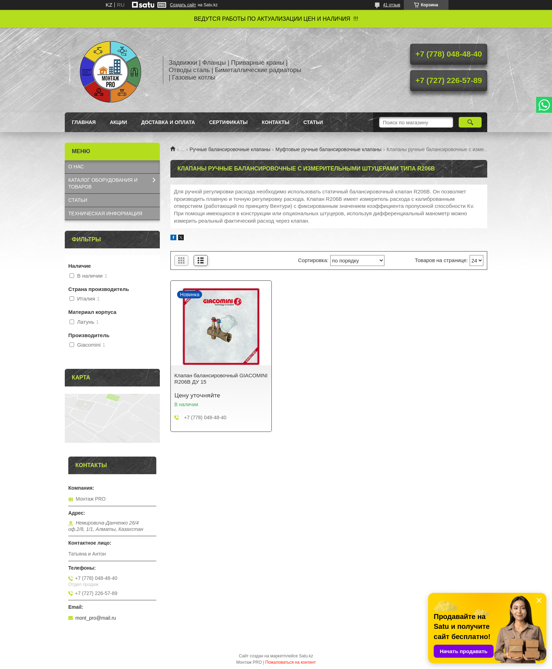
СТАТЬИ (77, 200)
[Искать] (470, 122)
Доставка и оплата (168, 122)
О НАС (76, 166)
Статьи (313, 122)
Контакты (275, 122)
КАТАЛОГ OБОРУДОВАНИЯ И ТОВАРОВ (103, 183)
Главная (84, 122)
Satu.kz (306, 655)
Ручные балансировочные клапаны (230, 149)
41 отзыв (391, 4)
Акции (118, 122)
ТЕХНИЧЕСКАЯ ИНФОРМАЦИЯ (105, 213)
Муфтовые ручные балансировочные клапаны (329, 149)
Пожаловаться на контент (290, 662)
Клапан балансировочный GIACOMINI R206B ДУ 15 (221, 378)
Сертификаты (228, 122)
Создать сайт (183, 4)
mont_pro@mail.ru (95, 618)
